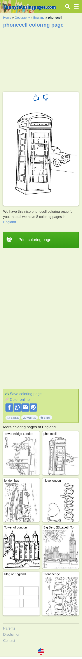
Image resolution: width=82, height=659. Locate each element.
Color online (20, 400)
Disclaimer (11, 634)
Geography (22, 17)
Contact (9, 641)
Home (7, 17)
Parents (9, 628)
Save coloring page (26, 394)
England (38, 17)
